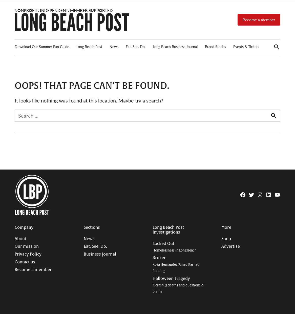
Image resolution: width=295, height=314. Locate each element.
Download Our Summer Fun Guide (42, 46)
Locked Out (175, 247)
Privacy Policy (28, 254)
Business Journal (100, 254)
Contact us (25, 262)
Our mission (27, 246)
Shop (226, 238)
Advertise (230, 246)
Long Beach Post (89, 46)
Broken (176, 264)
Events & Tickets (246, 46)
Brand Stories (215, 46)
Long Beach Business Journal (175, 46)
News (114, 46)
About (20, 238)
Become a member (259, 20)
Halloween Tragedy (178, 285)
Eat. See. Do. (135, 46)
